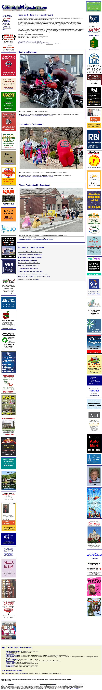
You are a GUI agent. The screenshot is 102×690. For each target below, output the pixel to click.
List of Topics (6, 24)
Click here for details (8, 88)
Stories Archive (7, 28)
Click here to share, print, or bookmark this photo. (42, 115)
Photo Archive (6, 26)
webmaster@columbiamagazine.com (48, 684)
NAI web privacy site (74, 688)
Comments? (28, 115)
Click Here (94, 558)
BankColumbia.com (94, 50)
